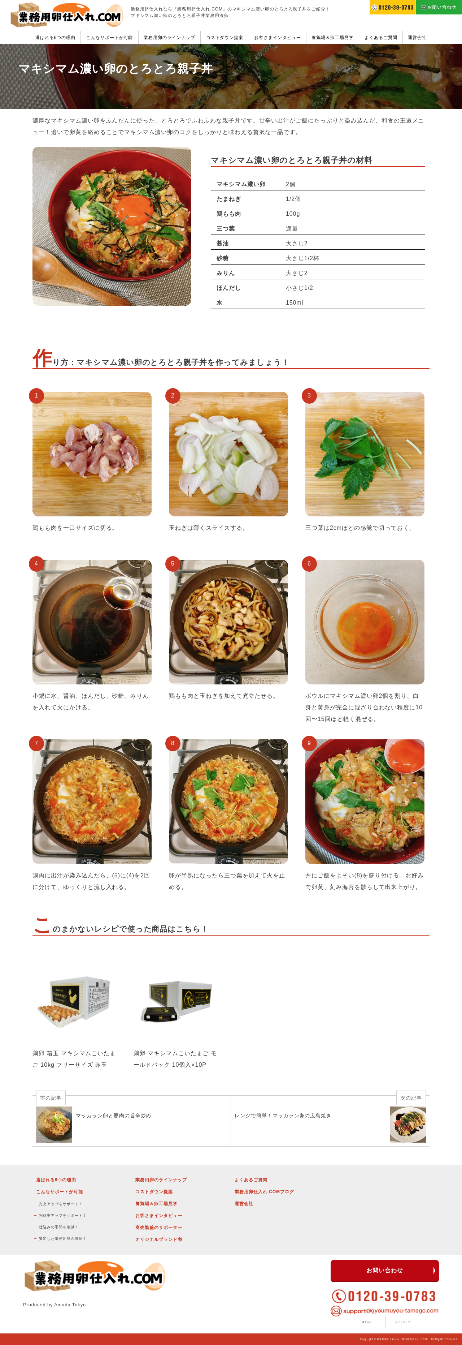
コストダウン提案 (225, 37)
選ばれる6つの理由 (55, 37)
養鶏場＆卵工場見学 (332, 37)
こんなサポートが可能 (109, 37)
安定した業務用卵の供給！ (63, 1239)
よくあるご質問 (381, 37)
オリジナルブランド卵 (158, 1239)
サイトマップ (402, 1322)
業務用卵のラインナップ (169, 37)
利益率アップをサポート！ (63, 1215)
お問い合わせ (384, 1270)
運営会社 (417, 37)
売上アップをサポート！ (61, 1204)
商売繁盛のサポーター (158, 1227)
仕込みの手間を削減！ (59, 1227)
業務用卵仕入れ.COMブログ (264, 1191)
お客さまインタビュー (277, 37)
